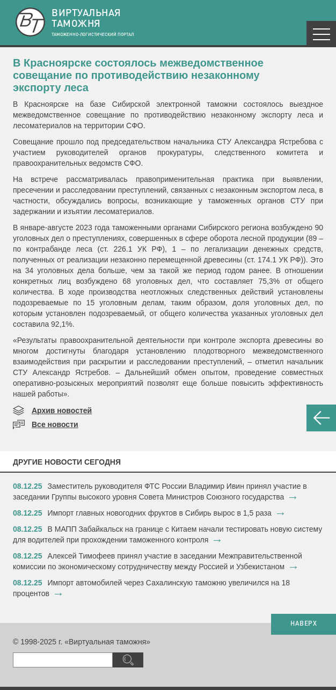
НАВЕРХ (303, 624)
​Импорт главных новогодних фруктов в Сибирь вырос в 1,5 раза (160, 513)
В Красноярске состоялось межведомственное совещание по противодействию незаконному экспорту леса (138, 75)
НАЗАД (321, 418)
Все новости (55, 424)
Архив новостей (62, 410)
